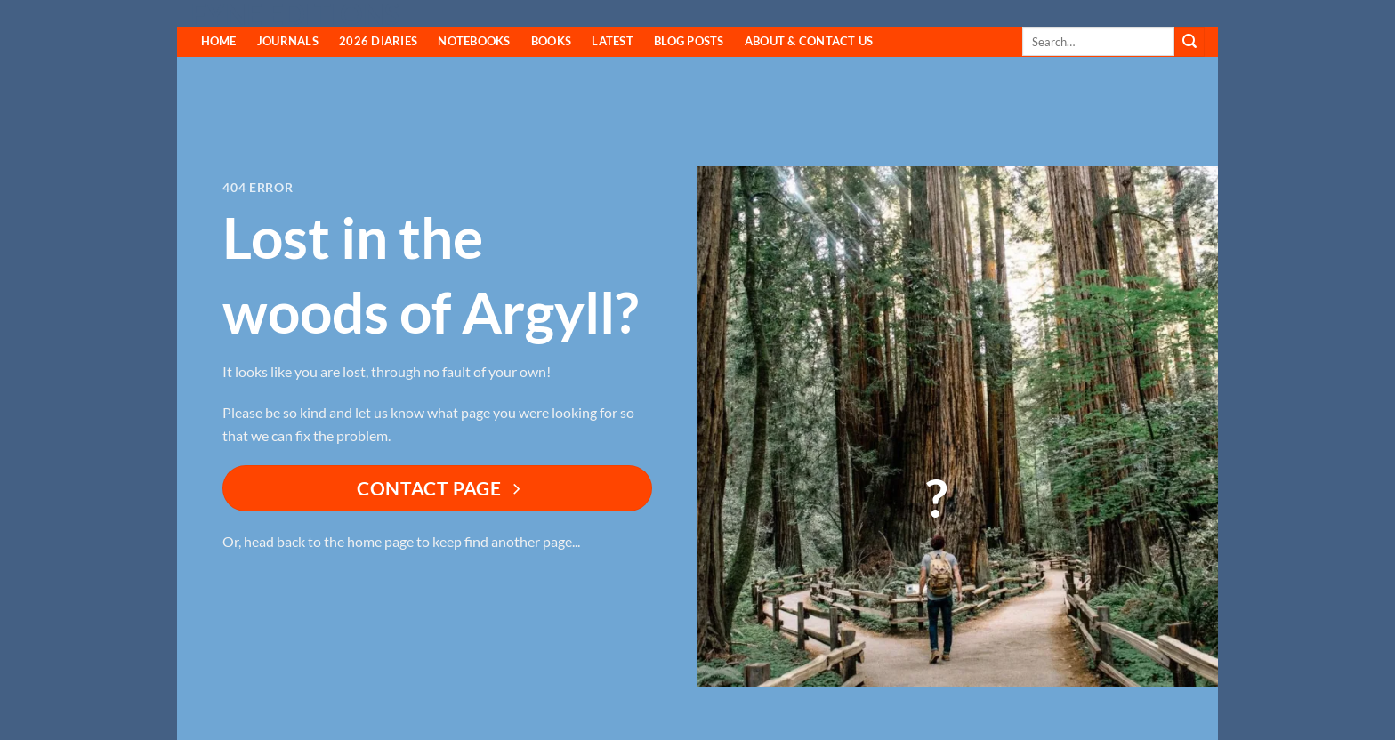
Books (551, 41)
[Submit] (1189, 42)
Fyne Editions (294, 14)
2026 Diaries (378, 41)
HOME (219, 41)
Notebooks (474, 41)
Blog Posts (689, 41)
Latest (612, 41)
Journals (288, 41)
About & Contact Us (809, 41)
